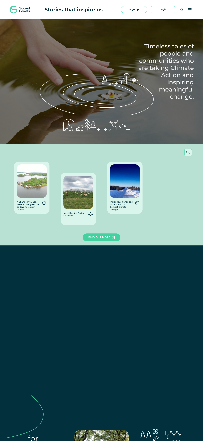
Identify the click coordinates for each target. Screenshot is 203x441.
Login (163, 9)
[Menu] (189, 9)
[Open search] (181, 9)
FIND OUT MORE (101, 237)
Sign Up (134, 9)
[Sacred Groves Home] (20, 9)
